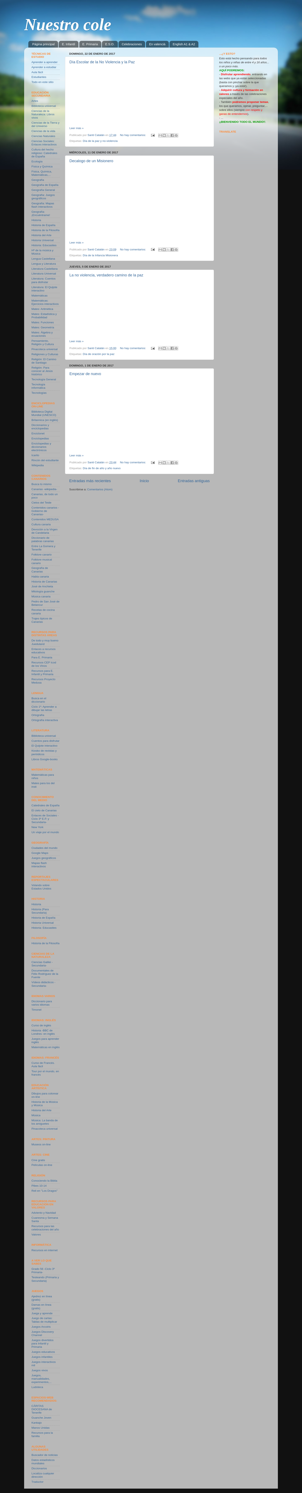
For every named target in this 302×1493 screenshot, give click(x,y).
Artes (34, 100)
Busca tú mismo (41, 484)
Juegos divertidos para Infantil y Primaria (42, 1343)
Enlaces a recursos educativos (43, 650)
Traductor (37, 1481)
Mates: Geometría (42, 327)
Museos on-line (41, 1144)
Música (35, 1115)
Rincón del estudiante (45, 460)
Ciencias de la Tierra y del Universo (45, 124)
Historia (36, 220)
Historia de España (43, 225)
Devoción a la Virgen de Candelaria (44, 531)
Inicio (144, 481)
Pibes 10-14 (39, 1185)
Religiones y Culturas (44, 354)
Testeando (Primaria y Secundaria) (45, 1279)
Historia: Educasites (43, 245)
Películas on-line (41, 1165)
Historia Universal (42, 240)
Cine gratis (38, 1160)
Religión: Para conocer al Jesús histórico (42, 371)
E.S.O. (109, 44)
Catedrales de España (45, 805)
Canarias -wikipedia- (44, 489)
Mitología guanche (43, 591)
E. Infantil (68, 44)
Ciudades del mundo (44, 847)
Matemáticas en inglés (45, 1047)
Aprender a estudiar (43, 67)
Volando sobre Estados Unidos (41, 887)
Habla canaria (40, 576)
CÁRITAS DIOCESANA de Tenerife (41, 1409)
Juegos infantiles (42, 1356)
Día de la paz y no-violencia (100, 140)
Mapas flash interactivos (39, 864)
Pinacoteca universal (44, 349)
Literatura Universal (43, 273)
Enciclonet (37, 433)
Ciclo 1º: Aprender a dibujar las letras (44, 708)
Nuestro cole (67, 24)
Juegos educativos (43, 1351)
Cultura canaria (41, 524)
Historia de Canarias (44, 581)
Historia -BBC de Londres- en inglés (43, 1032)
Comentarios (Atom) (100, 489)
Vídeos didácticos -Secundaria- (43, 984)
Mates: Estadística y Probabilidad (44, 315)
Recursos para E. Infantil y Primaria (42, 672)
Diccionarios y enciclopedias (40, 426)
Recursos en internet (44, 1250)
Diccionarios (39, 1468)
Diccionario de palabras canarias (42, 539)
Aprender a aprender (44, 62)
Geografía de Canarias (39, 569)
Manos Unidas (40, 1427)
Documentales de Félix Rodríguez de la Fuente (44, 974)
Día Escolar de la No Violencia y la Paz (102, 62)
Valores (36, 1234)
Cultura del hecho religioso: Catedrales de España (44, 153)
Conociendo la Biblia (44, 1180)
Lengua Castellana (43, 258)
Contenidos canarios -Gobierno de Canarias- (45, 511)
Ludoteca (37, 1387)
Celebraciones (132, 44)
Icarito (35, 455)
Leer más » (76, 128)
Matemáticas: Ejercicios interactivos (45, 302)
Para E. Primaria (41, 657)
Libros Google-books (44, 759)
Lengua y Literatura (43, 263)
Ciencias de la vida (43, 131)
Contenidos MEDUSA (45, 519)
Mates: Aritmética (42, 309)
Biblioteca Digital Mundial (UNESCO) (43, 413)
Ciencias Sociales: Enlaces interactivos (44, 143)
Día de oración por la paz (99, 354)
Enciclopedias (40, 438)
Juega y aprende (42, 1313)
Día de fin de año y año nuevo (102, 468)
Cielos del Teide (41, 502)
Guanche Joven (41, 1417)
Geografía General (43, 190)
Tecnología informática (38, 386)
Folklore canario (41, 554)
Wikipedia (37, 465)
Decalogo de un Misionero (91, 161)
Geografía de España (44, 184)
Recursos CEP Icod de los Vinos (43, 664)
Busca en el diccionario (38, 700)
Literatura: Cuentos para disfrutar (43, 280)
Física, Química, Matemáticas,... (41, 173)
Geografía (37, 179)
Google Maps (39, 853)
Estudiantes (38, 77)
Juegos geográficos (43, 858)
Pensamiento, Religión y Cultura (42, 342)
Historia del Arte (41, 235)
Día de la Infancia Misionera (100, 255)
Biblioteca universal (43, 105)
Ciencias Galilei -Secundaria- (42, 964)
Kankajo (36, 1422)
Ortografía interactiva (44, 720)
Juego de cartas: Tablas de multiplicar (44, 1320)
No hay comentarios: (133, 135)
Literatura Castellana (44, 268)
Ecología (37, 161)
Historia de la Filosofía (45, 230)
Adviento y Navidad (43, 1212)
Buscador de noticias (44, 1455)
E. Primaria (90, 44)
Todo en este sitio (42, 82)
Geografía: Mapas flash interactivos (42, 205)
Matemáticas (39, 295)
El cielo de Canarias (44, 810)
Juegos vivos (39, 1370)
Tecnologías (39, 392)
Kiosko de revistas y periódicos (44, 752)
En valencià (157, 44)
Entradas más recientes (90, 481)
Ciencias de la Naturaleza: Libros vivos (43, 114)
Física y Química (42, 166)
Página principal (43, 44)
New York (37, 827)
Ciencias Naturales (43, 136)
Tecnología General (43, 379)
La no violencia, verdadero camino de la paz (106, 275)
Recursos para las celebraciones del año (45, 1228)
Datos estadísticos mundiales (43, 1461)
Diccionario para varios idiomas (41, 1003)
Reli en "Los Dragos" (44, 1190)
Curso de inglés (41, 1025)
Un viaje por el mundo (45, 832)
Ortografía (37, 715)
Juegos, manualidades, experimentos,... (41, 1379)
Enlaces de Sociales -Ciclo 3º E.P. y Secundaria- (45, 819)
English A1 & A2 (184, 44)
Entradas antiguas (194, 481)
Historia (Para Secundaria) (40, 911)
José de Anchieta (42, 586)
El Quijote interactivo (44, 745)
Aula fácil (37, 72)
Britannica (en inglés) (44, 420)
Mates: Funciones (42, 322)
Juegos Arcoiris (41, 1326)
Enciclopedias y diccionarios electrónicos (41, 447)
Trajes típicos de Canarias (41, 620)
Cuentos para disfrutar (45, 740)
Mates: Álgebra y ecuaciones (42, 334)
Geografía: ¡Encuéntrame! (40, 213)
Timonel (36, 1009)
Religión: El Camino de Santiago (43, 361)
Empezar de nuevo (85, 374)
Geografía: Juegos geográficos (43, 196)
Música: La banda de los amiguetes (44, 1122)
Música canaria (41, 596)
